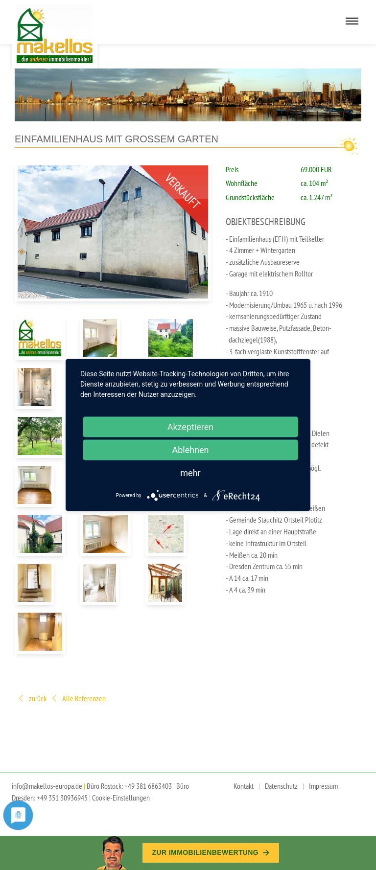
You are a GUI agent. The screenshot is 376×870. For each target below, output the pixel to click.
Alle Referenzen (78, 699)
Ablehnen (190, 450)
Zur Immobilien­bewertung (211, 852)
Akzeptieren (190, 427)
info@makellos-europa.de (47, 786)
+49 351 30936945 (62, 797)
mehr (190, 473)
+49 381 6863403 (148, 786)
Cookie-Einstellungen (121, 797)
